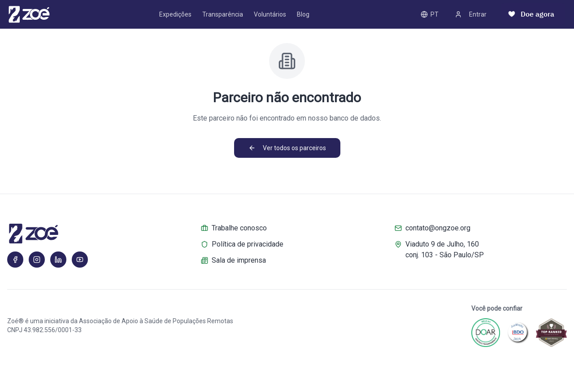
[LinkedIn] (58, 259)
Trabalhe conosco (234, 228)
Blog (303, 14)
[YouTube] (80, 259)
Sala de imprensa (233, 260)
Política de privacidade (242, 244)
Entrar (471, 14)
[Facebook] (15, 259)
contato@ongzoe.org (432, 228)
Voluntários (270, 14)
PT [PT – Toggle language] (430, 14)
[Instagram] (37, 259)
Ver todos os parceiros (287, 148)
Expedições (175, 14)
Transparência (222, 14)
